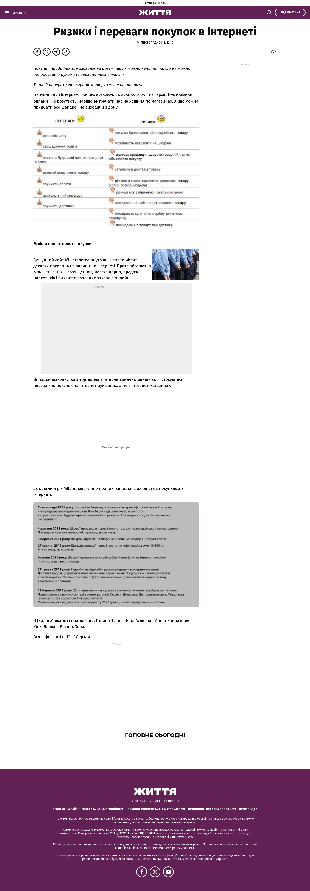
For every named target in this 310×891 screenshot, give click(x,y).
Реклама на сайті (66, 809)
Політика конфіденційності (103, 809)
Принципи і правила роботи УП (212, 809)
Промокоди (248, 809)
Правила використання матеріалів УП (156, 809)
